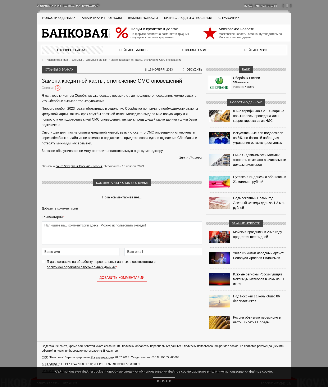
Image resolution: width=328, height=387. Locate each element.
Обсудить (194, 69)
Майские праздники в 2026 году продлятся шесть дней (257, 234)
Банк (246, 69)
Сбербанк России (246, 78)
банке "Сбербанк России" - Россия (79, 166)
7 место (249, 86)
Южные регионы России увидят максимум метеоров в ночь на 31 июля (258, 279)
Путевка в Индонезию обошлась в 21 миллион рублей (259, 179)
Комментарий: (53, 217)
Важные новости (143, 17)
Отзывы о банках (72, 50)
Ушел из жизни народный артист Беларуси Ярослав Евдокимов (258, 255)
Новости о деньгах (246, 102)
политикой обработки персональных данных (81, 267)
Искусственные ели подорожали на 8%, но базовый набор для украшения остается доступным (258, 137)
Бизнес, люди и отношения (188, 17)
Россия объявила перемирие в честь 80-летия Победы (257, 320)
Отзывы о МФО (194, 50)
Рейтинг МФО (255, 50)
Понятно (164, 381)
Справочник (228, 17)
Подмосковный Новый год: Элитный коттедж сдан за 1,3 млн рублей (259, 203)
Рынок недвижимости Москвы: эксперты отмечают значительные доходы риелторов (259, 159)
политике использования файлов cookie (241, 371)
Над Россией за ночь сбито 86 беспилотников (256, 298)
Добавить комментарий (121, 277)
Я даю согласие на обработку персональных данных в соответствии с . (101, 265)
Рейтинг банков (133, 50)
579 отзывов (241, 82)
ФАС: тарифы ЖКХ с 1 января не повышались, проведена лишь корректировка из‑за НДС (258, 115)
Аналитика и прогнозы (102, 17)
